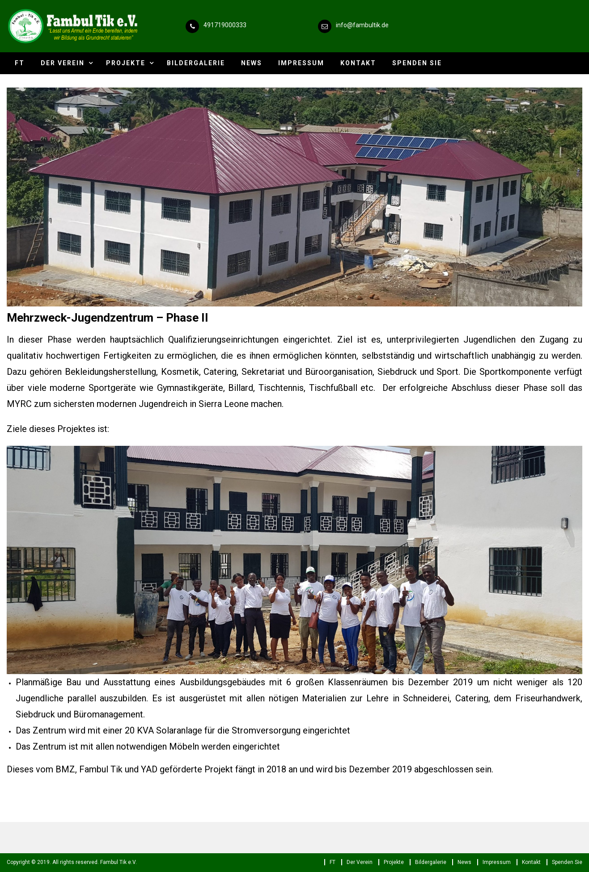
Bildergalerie (196, 63)
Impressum (301, 63)
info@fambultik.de (362, 25)
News (251, 63)
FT (20, 63)
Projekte (125, 63)
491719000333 (224, 25)
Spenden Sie (417, 63)
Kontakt (358, 63)
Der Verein (63, 63)
